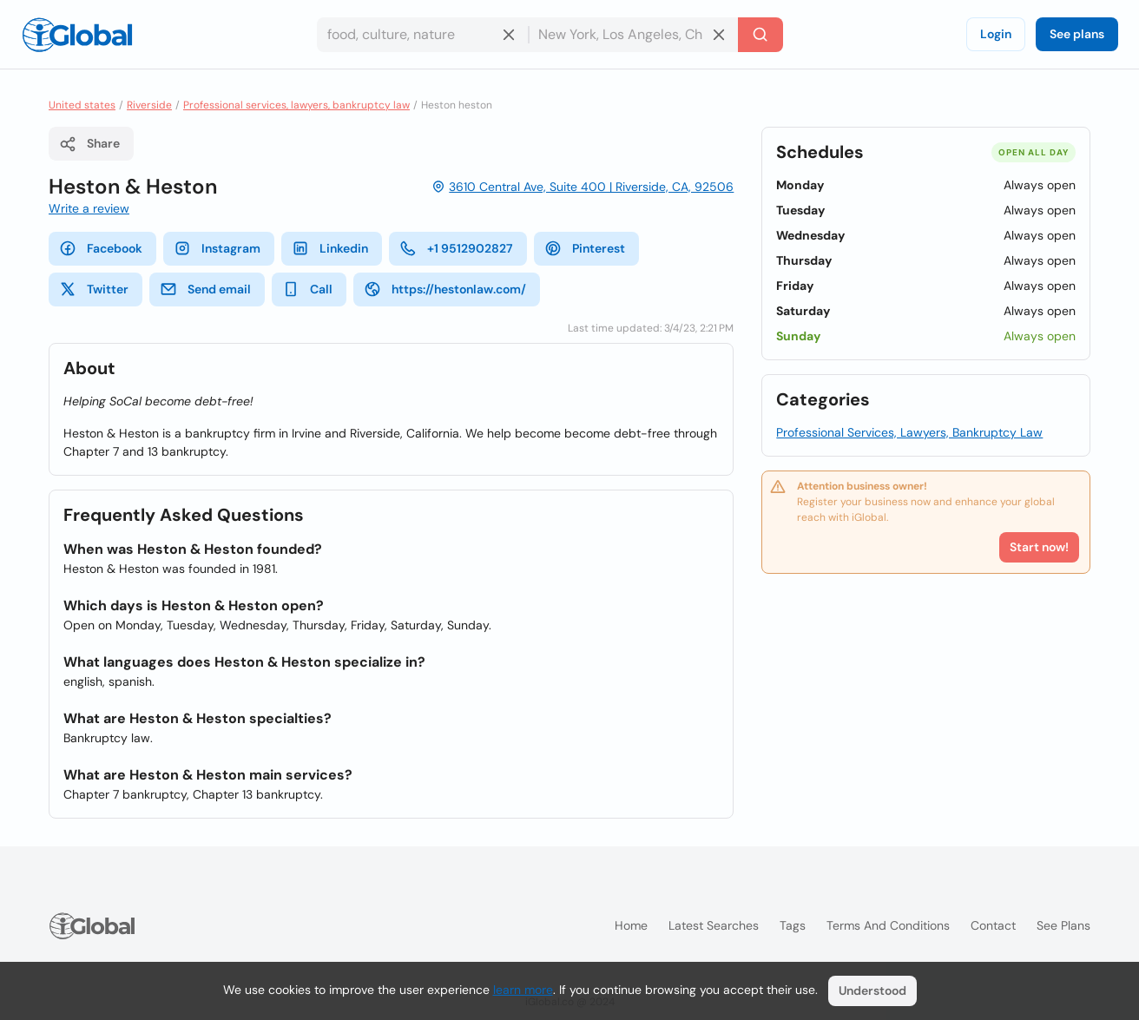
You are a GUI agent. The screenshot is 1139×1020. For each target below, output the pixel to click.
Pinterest (584, 248)
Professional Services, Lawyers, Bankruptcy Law (909, 432)
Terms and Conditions (888, 925)
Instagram (217, 248)
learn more (523, 989)
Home (631, 925)
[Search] (760, 34)
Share (89, 144)
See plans (1077, 34)
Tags (793, 925)
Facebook (100, 248)
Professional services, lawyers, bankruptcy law (296, 105)
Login (995, 34)
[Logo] (77, 34)
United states (82, 105)
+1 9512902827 (456, 248)
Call (307, 289)
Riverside (149, 105)
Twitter (93, 289)
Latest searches (713, 925)
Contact (993, 925)
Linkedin (330, 248)
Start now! (1039, 547)
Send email (205, 289)
